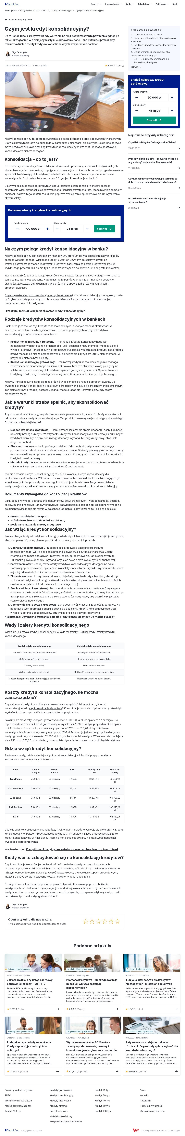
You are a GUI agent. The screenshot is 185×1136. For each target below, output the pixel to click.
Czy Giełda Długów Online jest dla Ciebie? (152, 142)
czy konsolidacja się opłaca (45, 708)
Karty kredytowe (59, 1111)
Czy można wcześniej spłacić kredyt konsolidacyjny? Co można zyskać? (68, 616)
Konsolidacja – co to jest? (148, 34)
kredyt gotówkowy (45, 724)
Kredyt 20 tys (102, 1090)
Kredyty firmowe (58, 1105)
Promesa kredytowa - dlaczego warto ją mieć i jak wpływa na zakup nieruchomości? (91, 983)
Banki (175, 4)
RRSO (8, 1095)
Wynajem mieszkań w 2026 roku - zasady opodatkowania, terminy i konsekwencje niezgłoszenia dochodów (91, 1046)
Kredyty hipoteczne (60, 1100)
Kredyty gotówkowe (61, 1090)
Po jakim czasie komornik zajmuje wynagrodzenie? (147, 200)
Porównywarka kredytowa (19, 1090)
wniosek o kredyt (20, 349)
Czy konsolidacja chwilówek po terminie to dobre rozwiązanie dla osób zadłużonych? (152, 180)
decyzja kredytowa (44, 604)
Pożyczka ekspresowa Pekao (66, 1121)
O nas (143, 1090)
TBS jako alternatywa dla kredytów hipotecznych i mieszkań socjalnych (149, 981)
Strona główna (11, 10)
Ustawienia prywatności (152, 1111)
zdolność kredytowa (35, 429)
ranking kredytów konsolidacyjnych (58, 146)
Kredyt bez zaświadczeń (18, 1105)
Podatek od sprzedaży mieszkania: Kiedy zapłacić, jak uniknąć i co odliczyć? (29, 1046)
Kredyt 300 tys (13, 1111)
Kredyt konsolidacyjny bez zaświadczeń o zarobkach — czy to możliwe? (72, 849)
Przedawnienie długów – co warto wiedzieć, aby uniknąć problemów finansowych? (153, 160)
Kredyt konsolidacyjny (62, 1095)
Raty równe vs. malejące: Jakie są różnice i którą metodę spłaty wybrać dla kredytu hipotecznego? (152, 1046)
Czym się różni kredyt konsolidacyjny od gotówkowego (38, 295)
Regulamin (145, 1100)
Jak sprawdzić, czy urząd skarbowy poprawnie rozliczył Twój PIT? (30, 981)
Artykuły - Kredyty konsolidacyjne (57, 10)
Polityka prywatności (151, 1105)
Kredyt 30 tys (102, 1095)
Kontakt (144, 1095)
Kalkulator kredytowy (61, 1116)
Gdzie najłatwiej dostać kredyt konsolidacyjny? (54, 310)
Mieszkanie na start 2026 (18, 1100)
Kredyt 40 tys (102, 1100)
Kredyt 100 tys (103, 1111)
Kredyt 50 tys (102, 1105)
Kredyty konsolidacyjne (30, 10)
